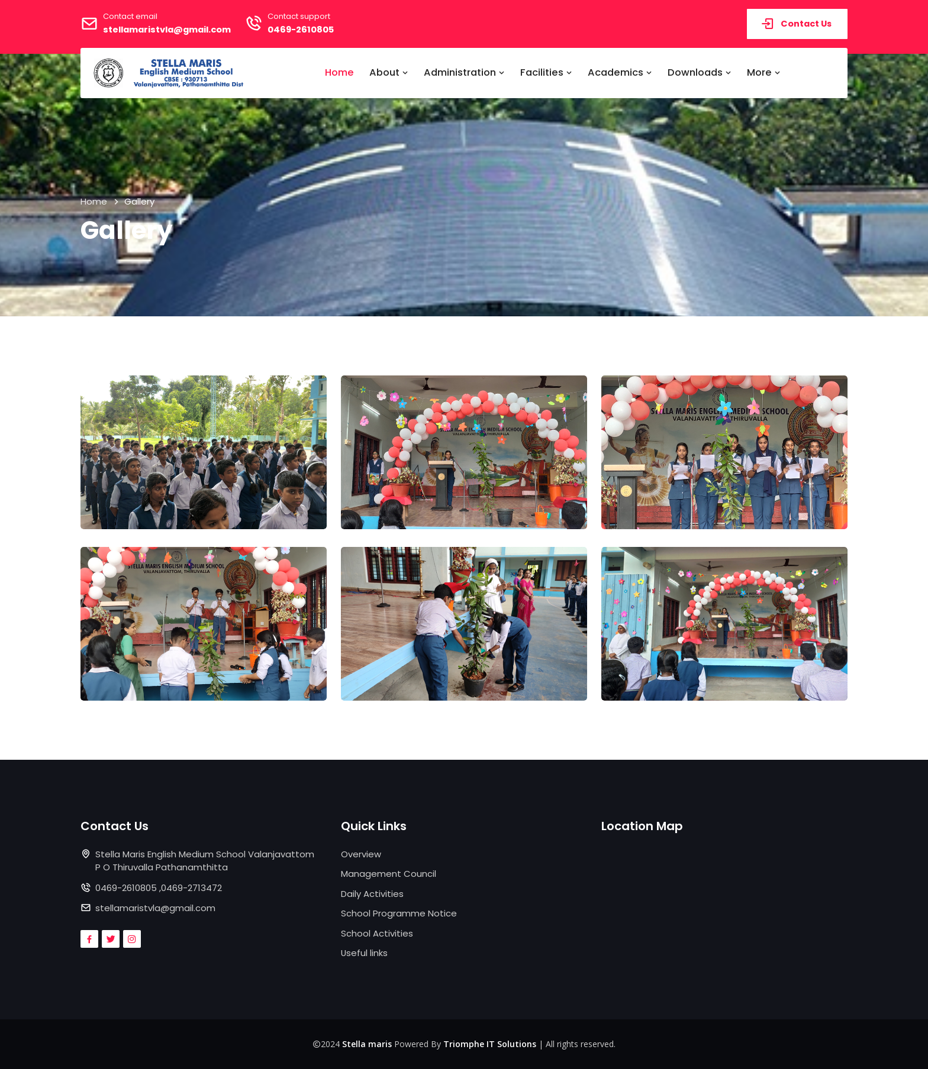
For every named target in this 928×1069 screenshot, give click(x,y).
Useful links (364, 953)
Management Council (388, 873)
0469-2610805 (309, 29)
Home (339, 72)
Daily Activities (372, 893)
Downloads (700, 72)
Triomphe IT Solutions (489, 1043)
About (388, 72)
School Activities (377, 933)
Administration (464, 72)
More (764, 72)
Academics (620, 72)
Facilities (546, 72)
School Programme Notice (399, 913)
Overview (361, 854)
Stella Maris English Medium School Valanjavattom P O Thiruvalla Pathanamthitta (204, 861)
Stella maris (367, 1043)
